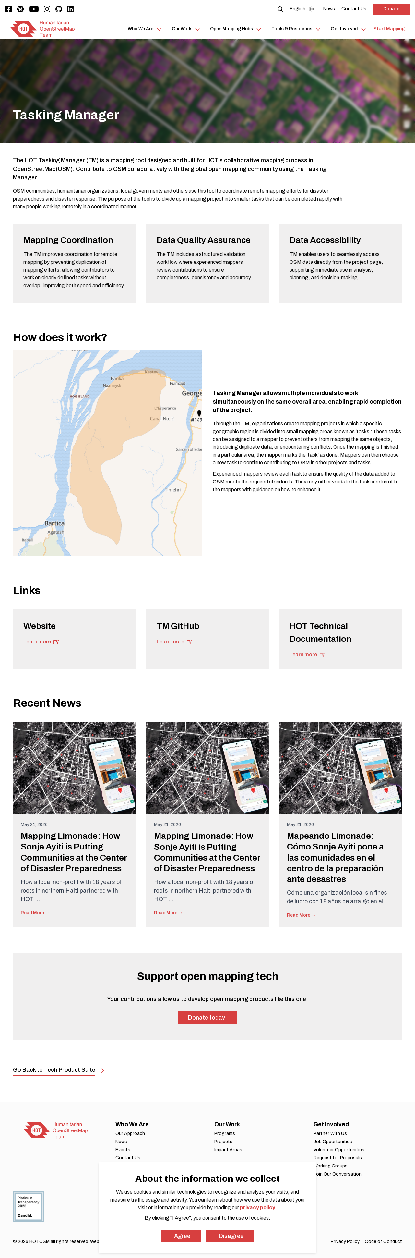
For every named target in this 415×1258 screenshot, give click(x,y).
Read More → (35, 912)
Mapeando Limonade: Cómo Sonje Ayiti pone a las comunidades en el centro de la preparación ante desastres (335, 857)
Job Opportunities (333, 1141)
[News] (329, 9)
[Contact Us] (353, 9)
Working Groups (331, 1166)
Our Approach (130, 1133)
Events (122, 1149)
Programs (224, 1133)
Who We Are (132, 1124)
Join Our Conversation (338, 1174)
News (121, 1141)
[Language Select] (303, 9)
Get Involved (331, 1124)
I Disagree (229, 1236)
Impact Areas (228, 1149)
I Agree (181, 1236)
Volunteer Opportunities (339, 1149)
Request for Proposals (338, 1157)
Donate (391, 8)
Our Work (227, 1124)
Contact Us (127, 1157)
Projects (223, 1141)
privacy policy (257, 1207)
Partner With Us (330, 1133)
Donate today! (207, 1017)
